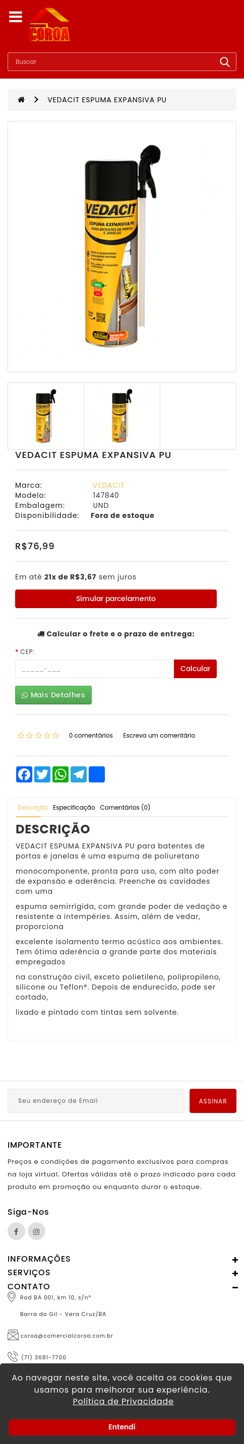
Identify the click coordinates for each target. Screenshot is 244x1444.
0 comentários (91, 735)
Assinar (213, 1101)
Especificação (74, 807)
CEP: (28, 651)
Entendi (121, 1427)
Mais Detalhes (53, 695)
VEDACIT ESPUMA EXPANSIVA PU (106, 100)
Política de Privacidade (123, 1401)
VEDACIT (109, 485)
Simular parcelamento (116, 599)
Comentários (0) (125, 807)
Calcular (195, 669)
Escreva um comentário (159, 735)
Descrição (33, 807)
